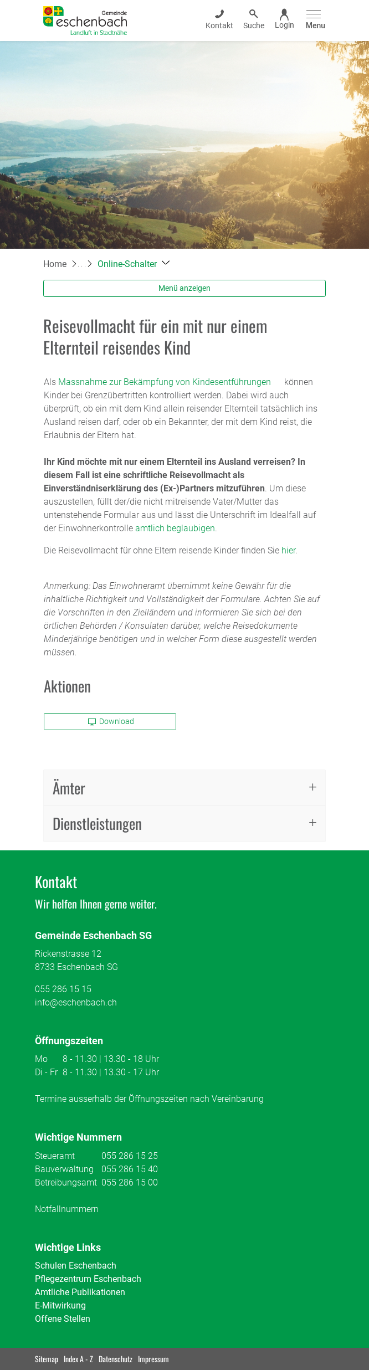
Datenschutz (115, 1358)
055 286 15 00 (129, 1182)
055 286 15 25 (129, 1156)
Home (54, 264)
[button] (134, 264)
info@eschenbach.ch (76, 1002)
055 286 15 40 (129, 1169)
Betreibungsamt (66, 1182)
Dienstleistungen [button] (97, 823)
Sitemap (46, 1358)
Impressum (153, 1358)
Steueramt (55, 1156)
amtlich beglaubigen (175, 528)
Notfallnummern (67, 1209)
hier (288, 550)
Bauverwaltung (64, 1169)
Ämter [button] (69, 788)
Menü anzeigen (184, 288)
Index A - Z (78, 1358)
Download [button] (111, 721)
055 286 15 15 (63, 989)
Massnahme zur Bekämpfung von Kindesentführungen (170, 382)
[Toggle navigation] (314, 20)
